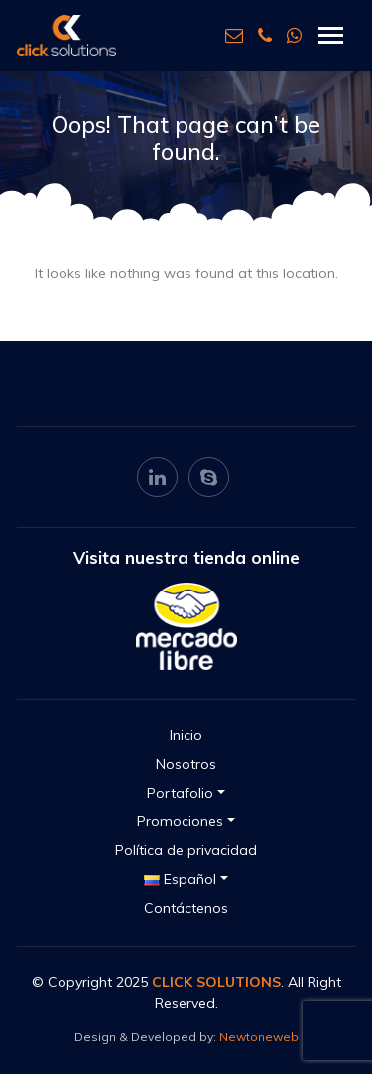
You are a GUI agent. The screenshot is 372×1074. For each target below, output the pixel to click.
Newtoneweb (259, 1036)
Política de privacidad (186, 850)
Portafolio (180, 793)
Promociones (180, 821)
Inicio (186, 735)
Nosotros (186, 764)
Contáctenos (186, 907)
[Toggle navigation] (331, 35)
